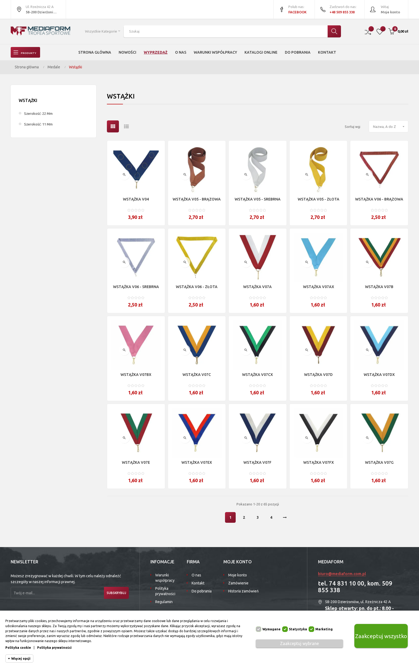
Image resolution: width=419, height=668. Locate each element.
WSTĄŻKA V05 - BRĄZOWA (197, 199)
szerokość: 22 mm (38, 113)
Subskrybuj (113, 593)
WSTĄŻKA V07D (318, 374)
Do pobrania (202, 591)
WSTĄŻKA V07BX (136, 374)
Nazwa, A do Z (390, 126)
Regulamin (164, 602)
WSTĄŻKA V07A (257, 287)
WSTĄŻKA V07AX (318, 287)
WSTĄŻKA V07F (257, 462)
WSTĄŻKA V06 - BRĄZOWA (379, 199)
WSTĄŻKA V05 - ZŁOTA (318, 199)
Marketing (324, 629)
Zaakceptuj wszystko (381, 636)
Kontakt (198, 583)
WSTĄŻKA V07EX (196, 462)
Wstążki (28, 100)
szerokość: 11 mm (38, 124)
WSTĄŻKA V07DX (379, 374)
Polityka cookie (18, 647)
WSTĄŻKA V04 (136, 199)
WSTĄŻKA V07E (136, 462)
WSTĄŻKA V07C (197, 374)
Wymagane (271, 629)
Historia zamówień (243, 591)
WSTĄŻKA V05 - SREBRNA (258, 199)
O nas (196, 575)
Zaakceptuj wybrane (299, 643)
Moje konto (237, 575)
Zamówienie (238, 583)
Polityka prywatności (165, 591)
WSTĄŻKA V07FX (318, 462)
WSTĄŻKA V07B (379, 287)
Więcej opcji (20, 658)
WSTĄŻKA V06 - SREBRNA (136, 287)
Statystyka (298, 629)
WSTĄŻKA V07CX (257, 374)
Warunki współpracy (164, 578)
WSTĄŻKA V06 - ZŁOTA (197, 287)
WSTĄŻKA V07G (379, 462)
